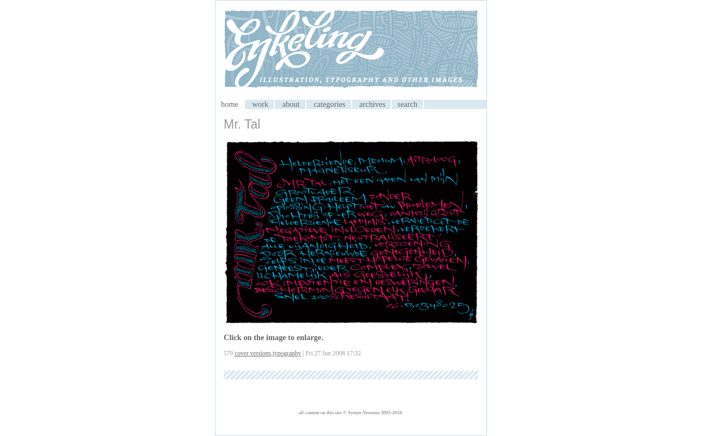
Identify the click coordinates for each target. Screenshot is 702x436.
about (291, 104)
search (407, 104)
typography (287, 353)
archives (372, 104)
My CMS (351, 50)
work (261, 104)
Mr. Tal (242, 124)
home (229, 104)
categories (329, 104)
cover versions (253, 353)
